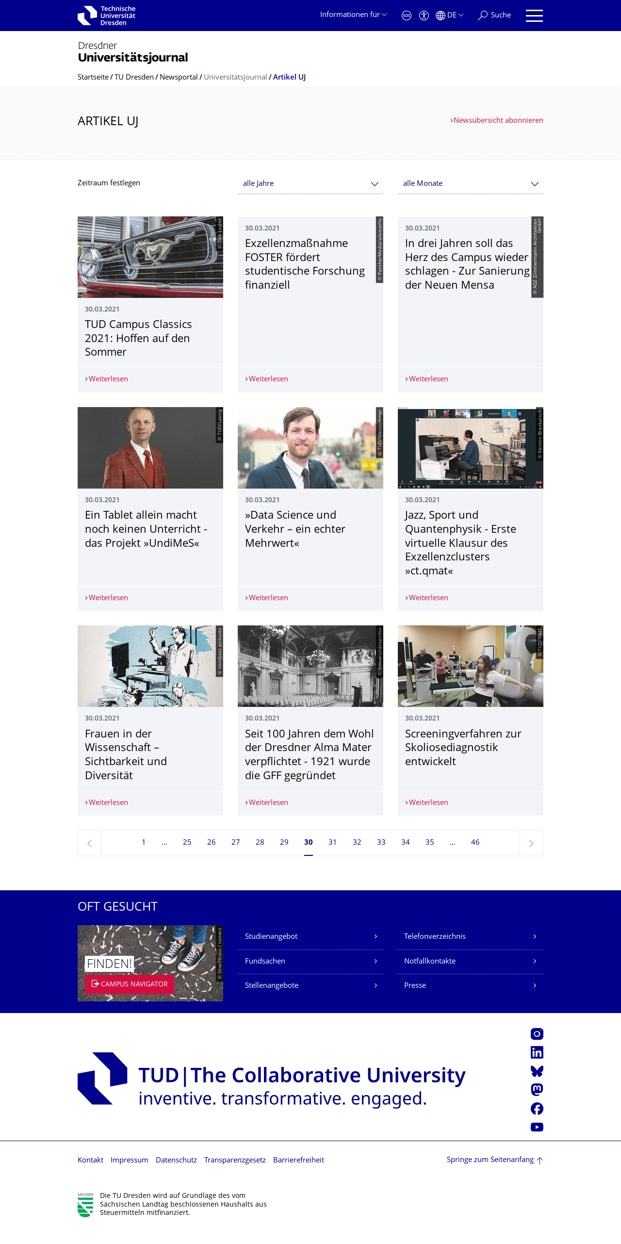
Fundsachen (265, 975)
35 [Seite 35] (429, 857)
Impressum (129, 1174)
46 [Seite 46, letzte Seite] (475, 857)
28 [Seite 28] (260, 857)
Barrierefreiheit (298, 1174)
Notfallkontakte (430, 975)
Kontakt (90, 1174)
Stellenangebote (271, 1000)
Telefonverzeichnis (435, 951)
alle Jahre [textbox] (258, 184)
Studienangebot (271, 951)
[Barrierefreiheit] (424, 15)
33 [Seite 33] (381, 857)
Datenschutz (176, 1174)
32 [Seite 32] (357, 857)
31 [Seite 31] (332, 857)
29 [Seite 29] (284, 857)
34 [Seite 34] (405, 857)
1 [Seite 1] (144, 857)
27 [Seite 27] (235, 857)
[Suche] (494, 16)
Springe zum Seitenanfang (490, 1174)
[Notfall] (406, 15)
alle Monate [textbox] (422, 184)
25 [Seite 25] (187, 857)
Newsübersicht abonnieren (498, 121)
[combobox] (310, 184)
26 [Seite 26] (211, 857)
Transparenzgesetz (235, 1174)
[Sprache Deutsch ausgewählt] (449, 16)
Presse (415, 1000)
